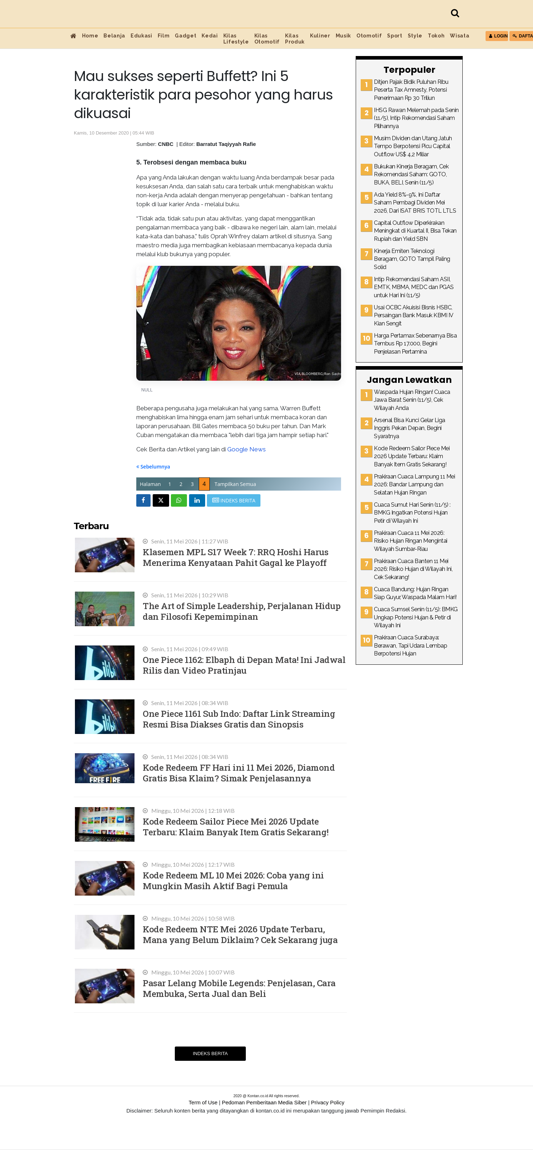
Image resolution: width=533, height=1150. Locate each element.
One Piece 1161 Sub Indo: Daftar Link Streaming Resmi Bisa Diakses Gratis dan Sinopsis (239, 719)
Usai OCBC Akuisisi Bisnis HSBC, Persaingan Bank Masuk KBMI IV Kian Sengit (413, 315)
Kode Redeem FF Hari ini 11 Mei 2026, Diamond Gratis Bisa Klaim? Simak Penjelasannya (239, 772)
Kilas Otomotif (267, 39)
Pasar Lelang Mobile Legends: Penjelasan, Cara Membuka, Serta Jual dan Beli (239, 988)
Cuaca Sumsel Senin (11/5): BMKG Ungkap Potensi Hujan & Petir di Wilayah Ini (416, 617)
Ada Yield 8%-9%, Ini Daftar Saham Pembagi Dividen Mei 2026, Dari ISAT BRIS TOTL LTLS (415, 202)
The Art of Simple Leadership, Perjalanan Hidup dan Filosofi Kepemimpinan (241, 611)
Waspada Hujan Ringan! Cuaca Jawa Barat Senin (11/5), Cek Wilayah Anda (412, 400)
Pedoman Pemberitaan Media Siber (264, 1102)
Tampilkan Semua (235, 484)
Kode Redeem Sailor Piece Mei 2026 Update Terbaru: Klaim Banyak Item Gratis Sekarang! (236, 826)
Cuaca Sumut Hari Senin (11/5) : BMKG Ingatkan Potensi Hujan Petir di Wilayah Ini (412, 512)
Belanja (114, 36)
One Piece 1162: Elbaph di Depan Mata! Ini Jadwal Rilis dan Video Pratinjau (244, 665)
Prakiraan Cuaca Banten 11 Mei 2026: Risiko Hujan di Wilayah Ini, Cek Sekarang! (413, 569)
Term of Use (203, 1102)
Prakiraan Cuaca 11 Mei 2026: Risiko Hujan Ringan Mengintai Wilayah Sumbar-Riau (410, 541)
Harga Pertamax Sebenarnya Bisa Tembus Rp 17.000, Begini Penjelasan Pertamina (415, 343)
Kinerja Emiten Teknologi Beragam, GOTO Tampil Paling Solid (412, 259)
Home (90, 36)
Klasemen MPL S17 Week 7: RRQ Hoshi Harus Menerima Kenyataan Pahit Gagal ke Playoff (235, 557)
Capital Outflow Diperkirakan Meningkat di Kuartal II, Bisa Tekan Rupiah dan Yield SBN (415, 230)
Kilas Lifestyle (236, 39)
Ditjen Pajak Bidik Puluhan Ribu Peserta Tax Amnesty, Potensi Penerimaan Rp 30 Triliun (411, 89)
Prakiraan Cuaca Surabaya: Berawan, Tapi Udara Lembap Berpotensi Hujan (410, 645)
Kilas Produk (295, 39)
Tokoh (436, 36)
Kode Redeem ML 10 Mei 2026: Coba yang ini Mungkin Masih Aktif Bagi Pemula (233, 880)
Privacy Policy (327, 1102)
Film (164, 36)
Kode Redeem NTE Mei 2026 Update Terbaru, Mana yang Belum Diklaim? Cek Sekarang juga (240, 934)
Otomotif (369, 36)
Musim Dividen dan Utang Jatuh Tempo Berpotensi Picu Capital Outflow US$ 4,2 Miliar (413, 146)
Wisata (459, 36)
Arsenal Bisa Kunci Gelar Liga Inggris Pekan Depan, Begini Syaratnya (409, 428)
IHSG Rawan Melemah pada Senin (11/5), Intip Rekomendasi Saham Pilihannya (416, 118)
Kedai (210, 36)
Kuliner (320, 36)
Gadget (185, 36)
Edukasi (141, 36)
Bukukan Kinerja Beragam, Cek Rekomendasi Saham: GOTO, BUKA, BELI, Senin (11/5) (411, 174)
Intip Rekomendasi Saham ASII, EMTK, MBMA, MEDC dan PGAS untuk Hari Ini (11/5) (414, 287)
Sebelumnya (153, 466)
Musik (343, 36)
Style (415, 36)
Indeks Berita (210, 1053)
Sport (394, 36)
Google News (246, 449)
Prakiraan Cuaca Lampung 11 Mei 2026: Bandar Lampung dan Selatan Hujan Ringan (414, 484)
